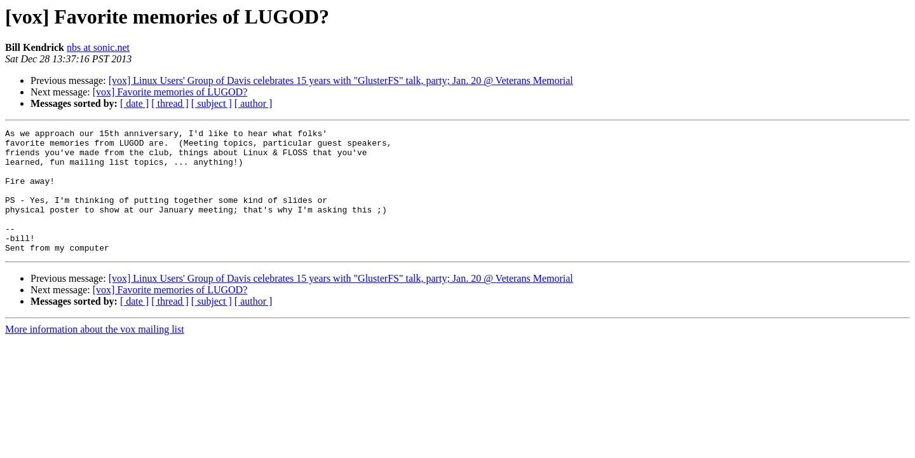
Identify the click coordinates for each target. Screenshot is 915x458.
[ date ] (134, 103)
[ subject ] (211, 103)
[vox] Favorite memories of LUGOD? (170, 92)
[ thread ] (170, 103)
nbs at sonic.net (98, 47)
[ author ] (253, 103)
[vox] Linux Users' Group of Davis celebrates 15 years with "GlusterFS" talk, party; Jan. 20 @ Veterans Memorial (341, 80)
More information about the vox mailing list (94, 354)
